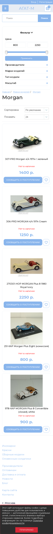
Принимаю (26, 530)
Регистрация (45, 2)
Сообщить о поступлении (23, 180)
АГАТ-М (26, 8)
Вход (33, 2)
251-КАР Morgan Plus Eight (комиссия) (26, 346)
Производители (12, 466)
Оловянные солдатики (16, 458)
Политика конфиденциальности (22, 521)
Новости (7, 478)
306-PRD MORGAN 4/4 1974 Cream (26, 221)
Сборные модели (13, 454)
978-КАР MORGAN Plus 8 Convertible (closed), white (26, 410)
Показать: (9, 117)
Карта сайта (9, 490)
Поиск (44, 18)
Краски (6, 450)
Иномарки (9, 445)
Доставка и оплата (14, 474)
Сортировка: (11, 110)
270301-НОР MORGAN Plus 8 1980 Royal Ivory (26, 285)
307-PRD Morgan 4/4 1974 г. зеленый (26, 159)
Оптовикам (9, 470)
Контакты (8, 494)
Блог (5, 483)
